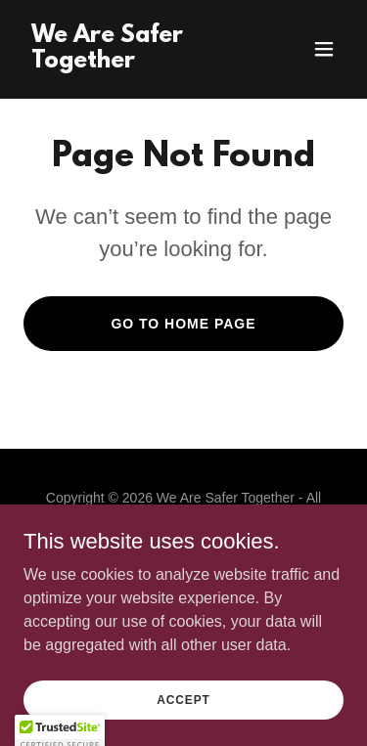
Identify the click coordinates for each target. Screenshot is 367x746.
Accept (183, 699)
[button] (324, 48)
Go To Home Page (183, 323)
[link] (135, 62)
